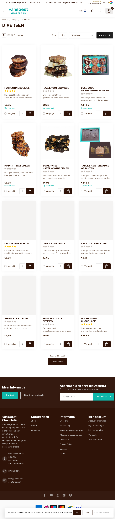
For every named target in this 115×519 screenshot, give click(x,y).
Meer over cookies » (102, 512)
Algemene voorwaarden (71, 435)
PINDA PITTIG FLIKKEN (17, 165)
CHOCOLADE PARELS (16, 243)
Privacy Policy (66, 444)
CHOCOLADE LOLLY (54, 243)
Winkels (63, 449)
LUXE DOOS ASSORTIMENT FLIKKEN (95, 89)
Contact (10, 395)
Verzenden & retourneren (72, 430)
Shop (14, 19)
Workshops (36, 430)
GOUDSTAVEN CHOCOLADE (89, 320)
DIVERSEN (25, 19)
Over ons (64, 420)
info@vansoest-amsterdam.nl (15, 480)
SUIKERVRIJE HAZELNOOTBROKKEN (56, 167)
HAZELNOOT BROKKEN (56, 88)
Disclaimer (64, 439)
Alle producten (95, 439)
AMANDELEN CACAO (16, 318)
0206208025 (14, 471)
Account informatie (97, 420)
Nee (87, 512)
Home (5, 19)
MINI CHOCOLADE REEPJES (53, 320)
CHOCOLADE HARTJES (94, 243)
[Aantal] (22, 113)
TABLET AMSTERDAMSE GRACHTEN (95, 167)
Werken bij (65, 425)
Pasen (34, 425)
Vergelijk (12, 113)
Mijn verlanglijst (95, 430)
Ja (77, 512)
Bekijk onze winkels (34, 395)
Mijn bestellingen (96, 425)
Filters (104, 35)
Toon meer (57, 361)
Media (62, 453)
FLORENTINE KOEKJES (17, 88)
